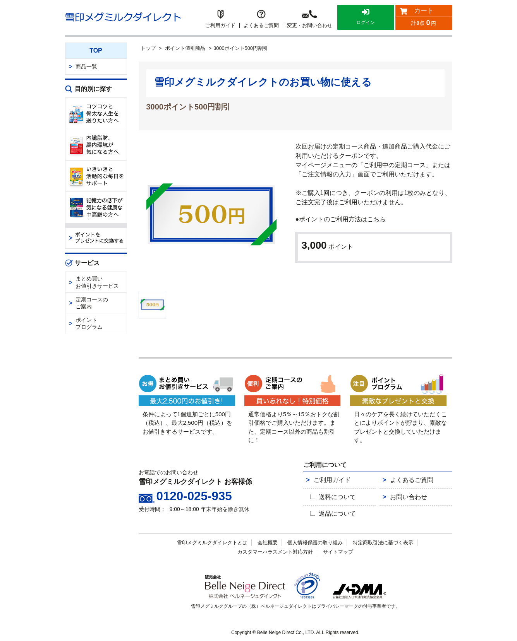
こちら (376, 219)
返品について (335, 514)
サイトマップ (338, 551)
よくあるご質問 (405, 484)
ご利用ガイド (326, 484)
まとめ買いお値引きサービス (97, 282)
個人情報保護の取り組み (315, 542)
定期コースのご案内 (92, 302)
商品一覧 (86, 66)
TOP (95, 50)
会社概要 (268, 542)
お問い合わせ (402, 499)
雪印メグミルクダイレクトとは (212, 542)
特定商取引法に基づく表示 (383, 542)
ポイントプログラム (89, 323)
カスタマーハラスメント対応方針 (275, 551)
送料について (335, 499)
